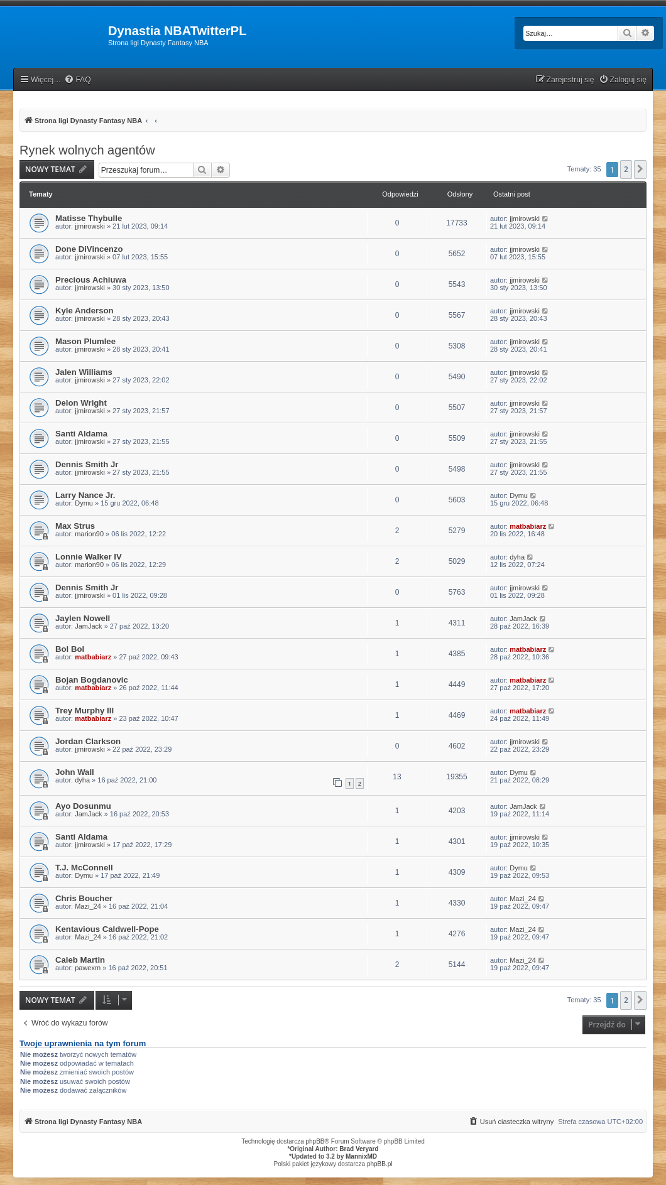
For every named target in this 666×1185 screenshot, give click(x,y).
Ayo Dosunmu (83, 806)
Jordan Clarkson (88, 741)
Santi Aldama (81, 433)
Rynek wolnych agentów (87, 150)
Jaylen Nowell (82, 618)
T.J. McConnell (84, 867)
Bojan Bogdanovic (91, 679)
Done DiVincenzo (89, 249)
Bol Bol (69, 649)
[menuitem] (77, 80)
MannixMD (361, 1156)
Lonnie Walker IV (88, 556)
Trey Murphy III (84, 710)
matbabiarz (528, 526)
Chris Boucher (83, 898)
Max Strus (75, 526)
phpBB (315, 1141)
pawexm (88, 967)
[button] (640, 169)
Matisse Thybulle (88, 218)
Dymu (84, 503)
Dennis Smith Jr (86, 464)
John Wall (74, 772)
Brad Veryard (358, 1148)
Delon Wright (81, 403)
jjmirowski (90, 226)
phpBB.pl (380, 1164)
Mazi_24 (88, 906)
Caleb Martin (80, 960)
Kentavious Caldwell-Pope (107, 929)
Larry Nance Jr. (85, 495)
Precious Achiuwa (90, 279)
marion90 (89, 534)
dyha (517, 557)
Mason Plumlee (85, 341)
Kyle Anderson (84, 310)
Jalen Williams (83, 372)
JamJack (88, 626)
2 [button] (626, 169)
